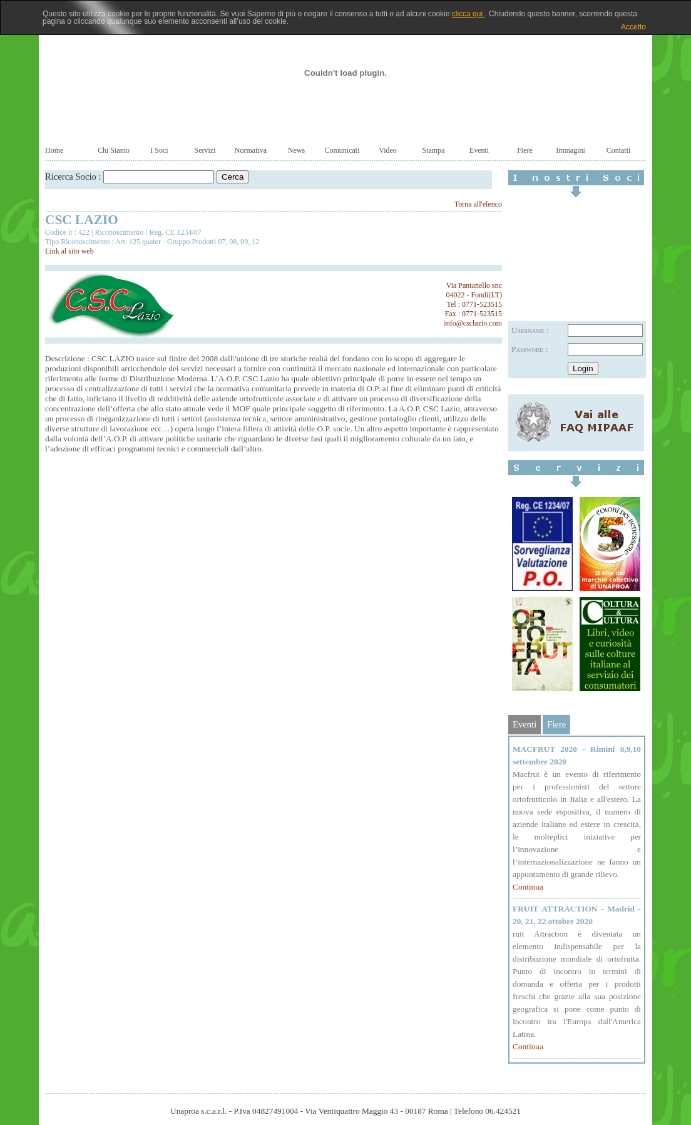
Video (388, 150)
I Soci (159, 150)
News (296, 150)
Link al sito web (69, 251)
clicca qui (468, 13)
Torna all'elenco (478, 204)
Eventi (479, 150)
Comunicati (342, 150)
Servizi (205, 150)
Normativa (251, 150)
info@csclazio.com (473, 323)
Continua (528, 886)
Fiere (525, 150)
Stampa (433, 150)
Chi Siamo (114, 150)
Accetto (633, 27)
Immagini (570, 150)
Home (54, 150)
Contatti (619, 150)
